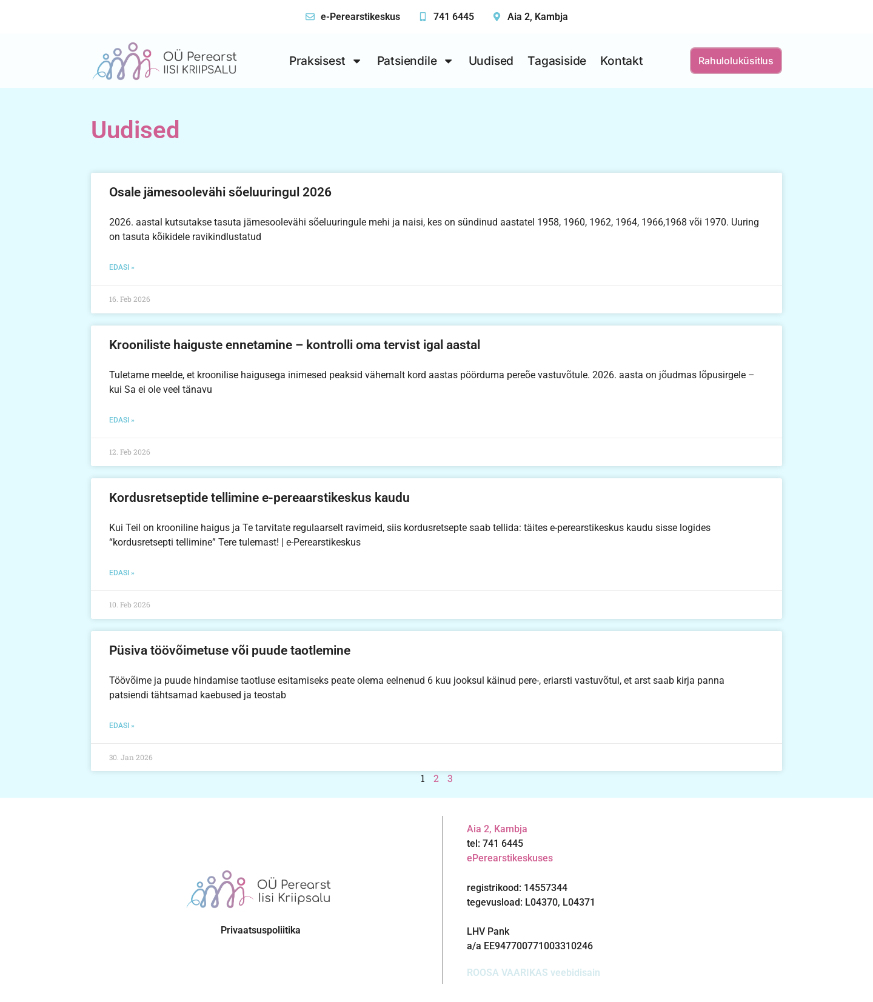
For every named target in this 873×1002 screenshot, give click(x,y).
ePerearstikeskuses (510, 858)
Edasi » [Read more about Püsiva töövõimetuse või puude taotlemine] (122, 725)
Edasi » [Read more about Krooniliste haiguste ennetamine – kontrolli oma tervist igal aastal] (122, 420)
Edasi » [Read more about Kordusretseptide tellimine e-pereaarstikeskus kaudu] (122, 573)
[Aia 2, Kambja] (496, 16)
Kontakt (621, 60)
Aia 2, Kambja (537, 16)
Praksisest (326, 61)
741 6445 (453, 16)
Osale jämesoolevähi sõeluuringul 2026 (220, 192)
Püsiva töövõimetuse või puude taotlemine (229, 650)
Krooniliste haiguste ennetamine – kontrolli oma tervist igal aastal (294, 345)
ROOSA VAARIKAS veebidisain (533, 972)
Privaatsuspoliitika (261, 930)
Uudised (491, 60)
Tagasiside (556, 60)
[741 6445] (422, 16)
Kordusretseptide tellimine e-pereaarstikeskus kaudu (259, 497)
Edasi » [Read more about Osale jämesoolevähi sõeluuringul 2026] (122, 267)
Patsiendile (416, 61)
